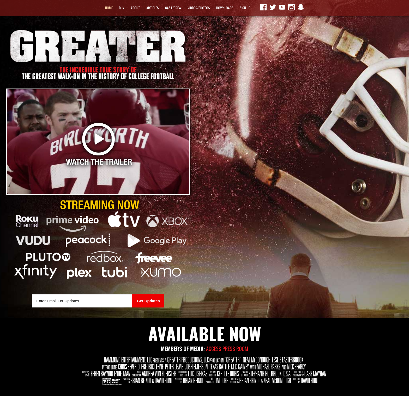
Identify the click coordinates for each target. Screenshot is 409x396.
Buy (121, 7)
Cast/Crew (173, 7)
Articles (152, 7)
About (135, 7)
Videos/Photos (199, 7)
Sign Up (245, 7)
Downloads (224, 7)
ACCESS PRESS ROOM (227, 349)
